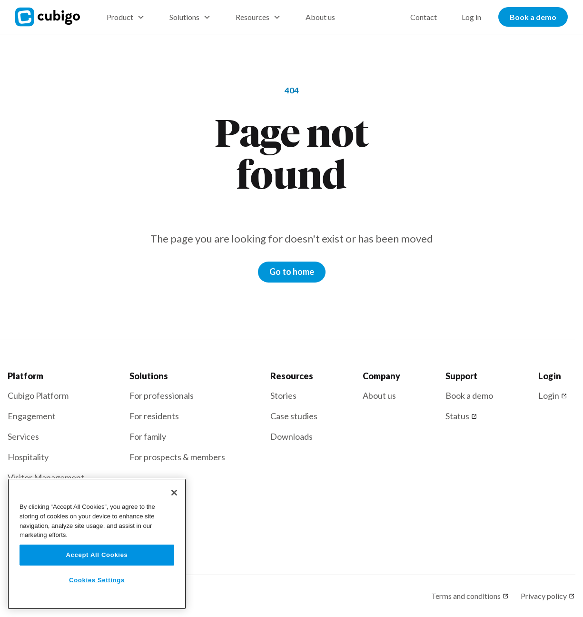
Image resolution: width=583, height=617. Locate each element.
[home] (53, 17)
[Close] (174, 492)
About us (320, 16)
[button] (125, 17)
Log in (471, 16)
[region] (97, 543)
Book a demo (533, 16)
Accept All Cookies (97, 554)
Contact (423, 16)
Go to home (291, 271)
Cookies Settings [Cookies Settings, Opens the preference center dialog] (97, 580)
